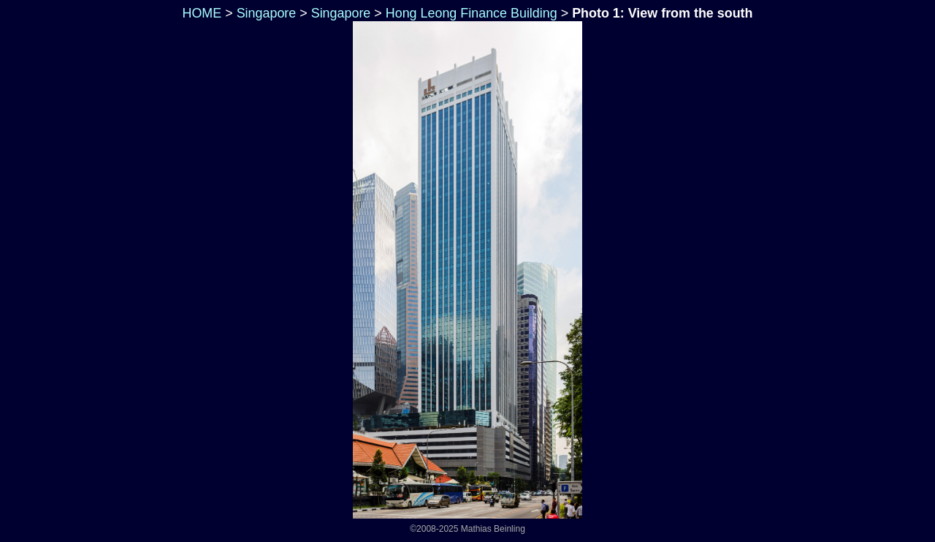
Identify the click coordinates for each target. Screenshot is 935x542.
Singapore (267, 13)
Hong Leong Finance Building (471, 13)
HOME (200, 13)
